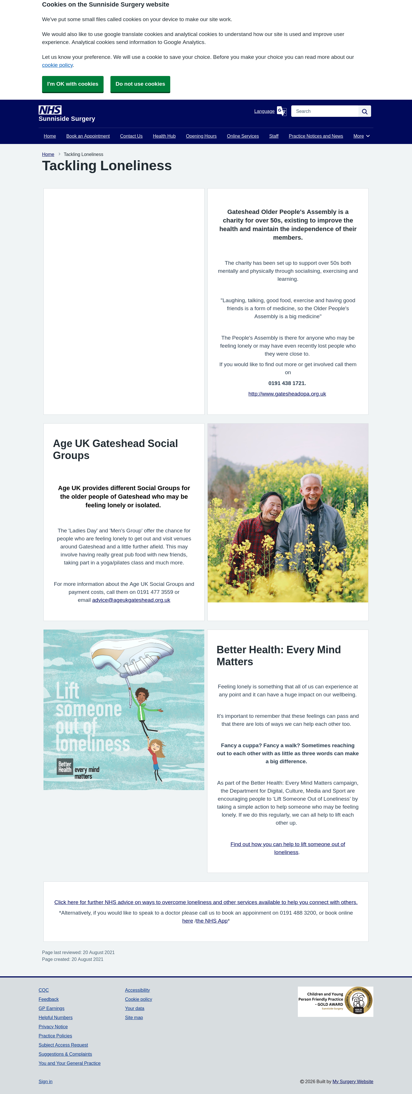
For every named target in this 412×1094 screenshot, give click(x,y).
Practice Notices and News (316, 136)
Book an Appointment (88, 136)
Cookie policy (138, 999)
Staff (274, 136)
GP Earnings (51, 1008)
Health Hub (164, 136)
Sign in (45, 1081)
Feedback (49, 999)
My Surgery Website (352, 1081)
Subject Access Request (63, 1045)
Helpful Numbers (56, 1017)
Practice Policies (55, 1035)
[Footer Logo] (335, 1002)
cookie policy (57, 65)
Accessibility (137, 990)
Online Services (243, 136)
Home (50, 136)
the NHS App (211, 920)
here (187, 920)
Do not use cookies (140, 84)
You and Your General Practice (70, 1063)
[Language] (270, 111)
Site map (134, 1017)
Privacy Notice (53, 1026)
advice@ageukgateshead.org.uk (131, 600)
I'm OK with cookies (72, 84)
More (361, 136)
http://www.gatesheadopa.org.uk (287, 393)
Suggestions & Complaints (65, 1054)
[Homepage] (145, 113)
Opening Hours (201, 136)
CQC (44, 990)
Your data (134, 1008)
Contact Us (131, 136)
